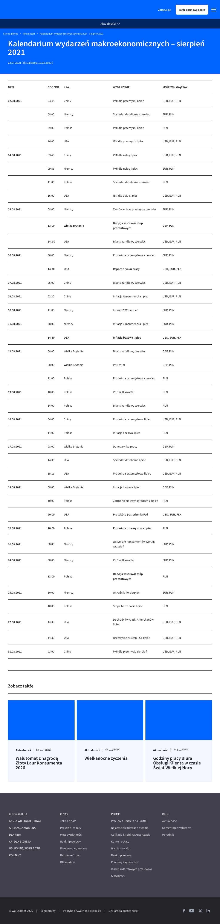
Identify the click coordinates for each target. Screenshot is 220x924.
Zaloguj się (164, 9)
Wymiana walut (121, 848)
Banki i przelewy (70, 841)
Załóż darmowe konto (192, 9)
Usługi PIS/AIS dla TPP (24, 848)
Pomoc (116, 814)
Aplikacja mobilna (22, 828)
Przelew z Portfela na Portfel (129, 821)
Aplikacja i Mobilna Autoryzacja (130, 835)
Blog (165, 814)
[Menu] (214, 10)
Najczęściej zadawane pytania (129, 828)
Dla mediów (67, 862)
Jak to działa (68, 821)
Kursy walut (18, 814)
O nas (64, 814)
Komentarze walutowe (176, 828)
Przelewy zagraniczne (73, 848)
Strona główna (10, 33)
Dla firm (15, 835)
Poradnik (168, 835)
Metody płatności (71, 835)
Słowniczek (118, 876)
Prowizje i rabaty (70, 828)
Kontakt (15, 855)
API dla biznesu (20, 841)
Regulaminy (47, 911)
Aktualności (108, 24)
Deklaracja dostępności (123, 911)
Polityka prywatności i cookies (82, 911)
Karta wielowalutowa (25, 821)
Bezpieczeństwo (70, 855)
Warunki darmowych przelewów (131, 869)
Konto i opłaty (120, 841)
